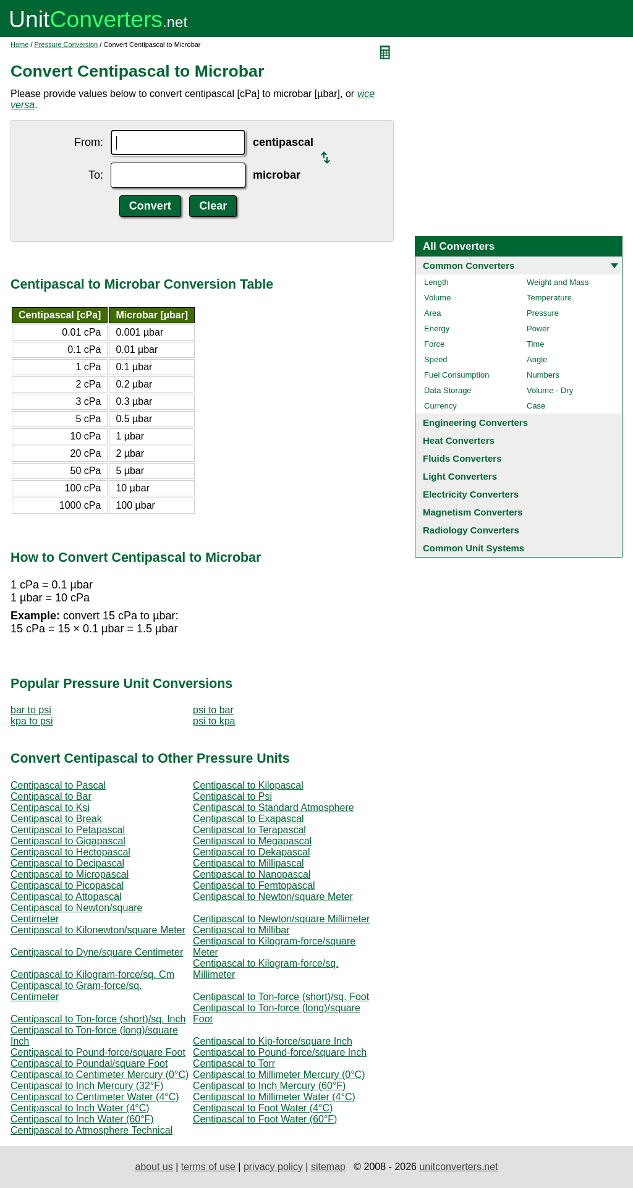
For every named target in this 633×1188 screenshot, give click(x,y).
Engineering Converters (475, 422)
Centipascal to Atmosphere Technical (91, 1130)
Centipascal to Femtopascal (254, 885)
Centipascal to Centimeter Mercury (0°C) (100, 1074)
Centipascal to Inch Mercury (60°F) (269, 1085)
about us (153, 1166)
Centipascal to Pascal (58, 785)
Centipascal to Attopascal (66, 896)
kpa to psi (32, 721)
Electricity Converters (471, 494)
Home (19, 44)
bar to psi (31, 710)
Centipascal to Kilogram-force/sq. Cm (92, 974)
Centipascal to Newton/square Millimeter (281, 919)
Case (536, 405)
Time (535, 344)
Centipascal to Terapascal (249, 830)
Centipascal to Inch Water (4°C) (80, 1108)
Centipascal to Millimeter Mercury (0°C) (279, 1074)
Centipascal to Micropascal (70, 874)
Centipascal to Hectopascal (70, 852)
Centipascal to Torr (234, 1063)
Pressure (543, 313)
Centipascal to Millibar (241, 930)
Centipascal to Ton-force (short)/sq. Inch (98, 1019)
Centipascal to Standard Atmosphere (273, 807)
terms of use (208, 1166)
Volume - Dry (550, 390)
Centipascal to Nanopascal (251, 874)
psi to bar (213, 710)
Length (436, 282)
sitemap (328, 1166)
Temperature (549, 297)
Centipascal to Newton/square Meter (273, 896)
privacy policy (273, 1166)
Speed (436, 359)
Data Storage (448, 390)
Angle (537, 359)
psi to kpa (214, 721)
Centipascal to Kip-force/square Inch (272, 1041)
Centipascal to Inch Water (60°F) (82, 1119)
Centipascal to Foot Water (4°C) (263, 1108)
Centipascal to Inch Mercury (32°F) (87, 1085)
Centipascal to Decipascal (67, 863)
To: (95, 175)
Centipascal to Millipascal (248, 863)
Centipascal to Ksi (50, 807)
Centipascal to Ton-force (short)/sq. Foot (281, 996)
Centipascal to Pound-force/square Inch (280, 1052)
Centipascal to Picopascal (67, 885)
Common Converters (468, 265)
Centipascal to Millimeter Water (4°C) (274, 1097)
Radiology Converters (471, 530)
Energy (436, 328)
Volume (437, 297)
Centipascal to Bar (51, 796)
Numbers (543, 375)
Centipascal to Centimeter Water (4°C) (95, 1097)
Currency (440, 405)
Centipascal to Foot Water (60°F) (265, 1119)
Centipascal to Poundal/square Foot (89, 1063)
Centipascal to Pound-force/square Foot (98, 1052)
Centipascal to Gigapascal (68, 841)
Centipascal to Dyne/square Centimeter (97, 952)
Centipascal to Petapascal (68, 830)
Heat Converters (459, 440)
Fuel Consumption (457, 375)
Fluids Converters (462, 458)
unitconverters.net (458, 1166)
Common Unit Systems (473, 548)
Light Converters (460, 476)
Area (432, 313)
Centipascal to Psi (232, 796)
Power (538, 328)
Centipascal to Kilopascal (248, 785)
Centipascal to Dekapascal (251, 852)
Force (434, 344)
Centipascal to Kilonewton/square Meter (98, 930)
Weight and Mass (557, 282)
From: (88, 142)
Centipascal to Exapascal (248, 818)
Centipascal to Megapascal (252, 841)
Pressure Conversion (66, 44)
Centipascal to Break (56, 818)
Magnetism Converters (473, 512)
